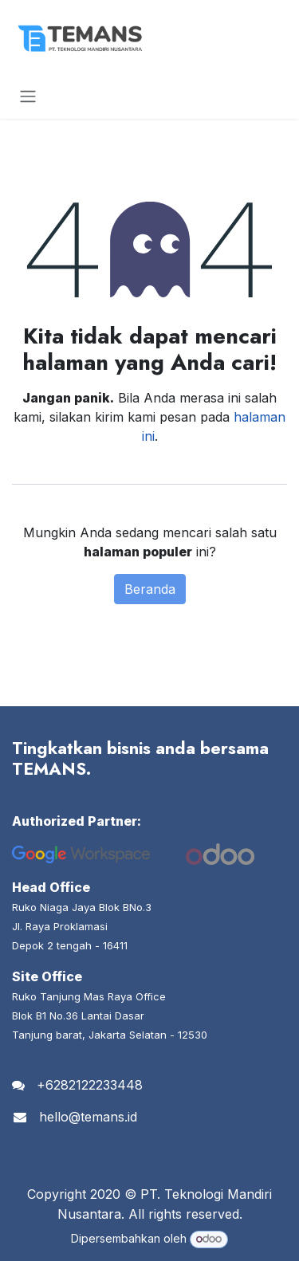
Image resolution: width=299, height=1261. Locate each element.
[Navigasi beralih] (28, 95)
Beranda (149, 589)
